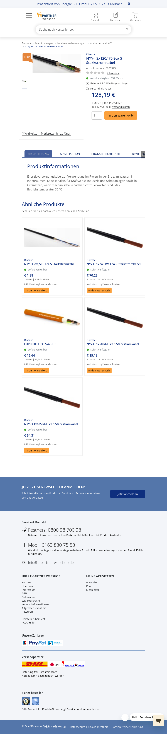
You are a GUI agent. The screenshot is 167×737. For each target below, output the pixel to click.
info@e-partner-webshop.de (51, 563)
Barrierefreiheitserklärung (127, 730)
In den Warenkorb (121, 115)
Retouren (27, 613)
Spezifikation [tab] (70, 154)
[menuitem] (116, 17)
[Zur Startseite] (45, 17)
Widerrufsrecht (31, 602)
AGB (24, 594)
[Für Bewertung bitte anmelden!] (113, 72)
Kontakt (26, 583)
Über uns (27, 587)
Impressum (28, 591)
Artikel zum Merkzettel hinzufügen (46, 134)
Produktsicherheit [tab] (106, 154)
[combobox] (83, 29)
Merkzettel (92, 591)
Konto (89, 587)
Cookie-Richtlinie (98, 730)
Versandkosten (121, 106)
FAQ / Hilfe (28, 623)
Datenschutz (29, 598)
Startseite (26, 43)
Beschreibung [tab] (38, 154)
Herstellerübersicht (33, 620)
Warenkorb (92, 583)
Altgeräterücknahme (34, 609)
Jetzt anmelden (128, 494)
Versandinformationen (35, 605)
